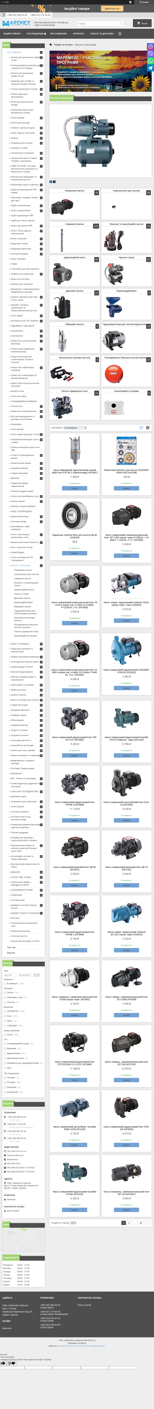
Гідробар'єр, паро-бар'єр (22, 326)
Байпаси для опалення (22, 284)
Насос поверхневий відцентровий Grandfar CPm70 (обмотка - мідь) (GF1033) (126, 738)
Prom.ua (91, 1340)
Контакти (78, 33)
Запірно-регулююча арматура (25, 657)
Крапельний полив (19, 516)
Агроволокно (17, 331)
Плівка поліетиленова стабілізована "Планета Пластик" (22, 359)
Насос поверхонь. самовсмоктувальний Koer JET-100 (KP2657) (126, 1192)
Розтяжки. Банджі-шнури (22, 768)
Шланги (14, 138)
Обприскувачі (17, 720)
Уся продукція (35, 33)
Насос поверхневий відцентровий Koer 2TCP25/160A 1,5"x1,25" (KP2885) (74, 1063)
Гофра (14, 264)
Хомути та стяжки (19, 730)
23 (141, 1223)
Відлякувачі (16, 773)
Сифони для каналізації (22, 274)
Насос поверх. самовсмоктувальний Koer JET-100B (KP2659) (126, 998)
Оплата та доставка (102, 33)
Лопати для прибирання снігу (25, 496)
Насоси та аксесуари (21, 565)
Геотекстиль (16, 406)
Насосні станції (126, 257)
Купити (74, 488)
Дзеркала (15, 872)
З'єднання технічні (19, 735)
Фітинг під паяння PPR (21, 226)
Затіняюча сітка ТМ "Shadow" (25, 321)
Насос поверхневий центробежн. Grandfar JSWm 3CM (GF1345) (74, 1128)
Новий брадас (17, 552)
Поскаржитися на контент (69, 1346)
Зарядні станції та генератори (25, 913)
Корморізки (16, 424)
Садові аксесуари (19, 473)
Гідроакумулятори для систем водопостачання (126, 324)
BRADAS (15, 478)
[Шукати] (121, 23)
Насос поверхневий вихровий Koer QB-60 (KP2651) (74, 868)
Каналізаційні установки (126, 391)
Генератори (16, 895)
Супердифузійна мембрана (24, 401)
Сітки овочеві (17, 429)
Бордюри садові (18, 715)
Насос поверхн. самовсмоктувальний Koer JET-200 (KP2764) (126, 1063)
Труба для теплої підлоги (23, 220)
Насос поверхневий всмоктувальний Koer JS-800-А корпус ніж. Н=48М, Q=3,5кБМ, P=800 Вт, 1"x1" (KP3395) (74, 672)
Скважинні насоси (75, 224)
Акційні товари (11, 33)
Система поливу (18, 521)
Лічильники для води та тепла (25, 941)
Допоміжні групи (18, 796)
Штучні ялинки (18, 501)
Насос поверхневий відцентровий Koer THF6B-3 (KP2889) (74, 803)
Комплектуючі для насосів (126, 190)
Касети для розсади (20, 123)
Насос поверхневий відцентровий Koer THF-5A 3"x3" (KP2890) (74, 738)
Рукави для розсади (20, 931)
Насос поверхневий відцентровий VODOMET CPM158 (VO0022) (127, 671)
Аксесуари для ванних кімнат (25, 662)
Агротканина (17, 336)
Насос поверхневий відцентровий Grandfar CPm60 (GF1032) (74, 1192)
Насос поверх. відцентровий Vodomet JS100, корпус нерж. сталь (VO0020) (126, 603)
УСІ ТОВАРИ (14, 52)
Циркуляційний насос (74, 257)
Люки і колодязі (18, 259)
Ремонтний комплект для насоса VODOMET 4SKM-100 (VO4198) (126, 471)
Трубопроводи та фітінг (22, 667)
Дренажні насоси (74, 291)
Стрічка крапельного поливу (24, 89)
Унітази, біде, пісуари (21, 877)
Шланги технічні (18, 695)
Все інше (15, 918)
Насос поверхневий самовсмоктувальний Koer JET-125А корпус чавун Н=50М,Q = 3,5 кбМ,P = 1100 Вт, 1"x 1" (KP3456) (126, 537)
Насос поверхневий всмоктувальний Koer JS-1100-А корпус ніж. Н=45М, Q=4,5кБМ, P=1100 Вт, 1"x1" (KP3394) (74, 605)
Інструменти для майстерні (24, 801)
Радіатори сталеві (19, 243)
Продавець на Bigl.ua (77, 1343)
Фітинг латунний (18, 238)
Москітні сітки (17, 391)
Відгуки (11, 952)
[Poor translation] (11, 1363)
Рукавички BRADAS (20, 710)
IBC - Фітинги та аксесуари (23, 778)
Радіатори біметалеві (21, 249)
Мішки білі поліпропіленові (23, 411)
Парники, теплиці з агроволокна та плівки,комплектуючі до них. (24, 308)
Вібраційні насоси (75, 324)
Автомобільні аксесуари (22, 745)
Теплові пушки (18, 900)
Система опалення (20, 811)
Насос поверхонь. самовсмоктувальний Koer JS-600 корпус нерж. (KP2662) (74, 998)
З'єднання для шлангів (22, 143)
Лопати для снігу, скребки (23, 750)
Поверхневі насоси (74, 190)
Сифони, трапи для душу (23, 128)
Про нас (11, 947)
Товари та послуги (63, 44)
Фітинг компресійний (20, 210)
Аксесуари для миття (21, 740)
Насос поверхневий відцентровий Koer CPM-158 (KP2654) (126, 1128)
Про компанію (58, 33)
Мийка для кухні (18, 690)
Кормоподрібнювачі (127, 291)
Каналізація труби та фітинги (24, 184)
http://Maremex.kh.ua (16, 1151)
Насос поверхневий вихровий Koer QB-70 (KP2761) (126, 868)
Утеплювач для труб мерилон (25, 269)
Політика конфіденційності (93, 1346)
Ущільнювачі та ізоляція (22, 685)
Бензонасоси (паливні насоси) (74, 357)
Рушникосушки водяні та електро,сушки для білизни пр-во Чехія (24, 848)
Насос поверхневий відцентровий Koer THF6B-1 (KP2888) (74, 933)
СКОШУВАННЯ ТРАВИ (22, 890)
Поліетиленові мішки (21, 463)
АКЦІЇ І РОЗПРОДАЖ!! (21, 511)
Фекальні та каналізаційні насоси (126, 224)
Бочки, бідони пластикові (23, 133)
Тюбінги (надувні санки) (22, 491)
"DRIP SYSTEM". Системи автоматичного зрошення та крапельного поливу (24, 169)
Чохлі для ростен (19, 936)
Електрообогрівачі (19, 254)
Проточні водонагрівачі (22, 672)
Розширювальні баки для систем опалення (126, 357)
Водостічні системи (20, 279)
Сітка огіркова (17, 118)
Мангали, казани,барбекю (23, 506)
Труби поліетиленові (20, 205)
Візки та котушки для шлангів (25, 700)
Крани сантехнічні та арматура (25, 755)
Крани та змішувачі (20, 644)
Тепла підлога (17, 806)
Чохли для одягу (19, 396)
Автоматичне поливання (22, 153)
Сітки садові (16, 315)
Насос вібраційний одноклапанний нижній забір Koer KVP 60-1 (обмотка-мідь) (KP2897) (75, 471)
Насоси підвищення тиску (75, 391)
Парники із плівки (19, 148)
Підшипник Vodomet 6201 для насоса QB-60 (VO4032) (74, 536)
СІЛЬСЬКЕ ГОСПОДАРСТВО (24, 791)
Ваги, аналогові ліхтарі (22, 547)
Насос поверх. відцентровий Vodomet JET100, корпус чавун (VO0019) (126, 933)
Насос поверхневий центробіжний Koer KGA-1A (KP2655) (126, 803)
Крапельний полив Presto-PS (24, 542)
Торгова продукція (19, 832)
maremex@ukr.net (15, 1155)
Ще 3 (9, 1068)
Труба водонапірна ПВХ (22, 215)
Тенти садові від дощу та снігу (25, 434)
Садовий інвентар (19, 468)
